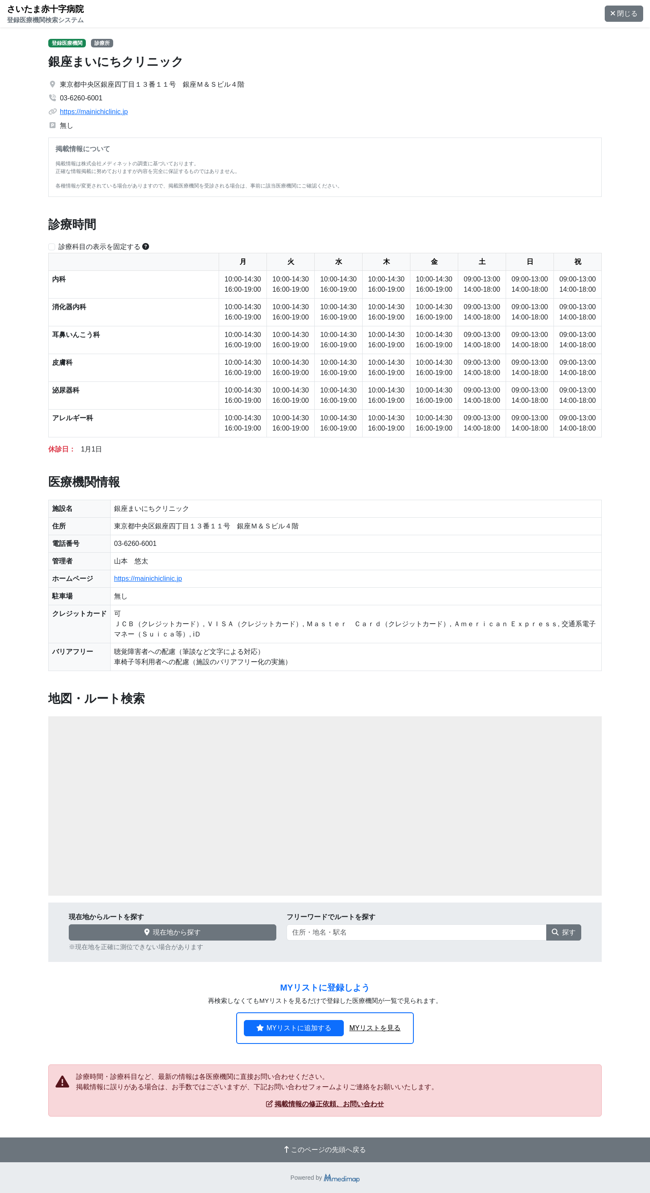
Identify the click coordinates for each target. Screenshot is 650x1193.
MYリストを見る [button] (375, 1028)
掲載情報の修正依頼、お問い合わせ (325, 1104)
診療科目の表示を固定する (100, 246)
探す (564, 932)
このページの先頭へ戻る (325, 1149)
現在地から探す (172, 932)
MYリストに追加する (293, 1028)
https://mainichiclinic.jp (94, 111)
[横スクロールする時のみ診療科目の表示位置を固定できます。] (145, 246)
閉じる (624, 13)
